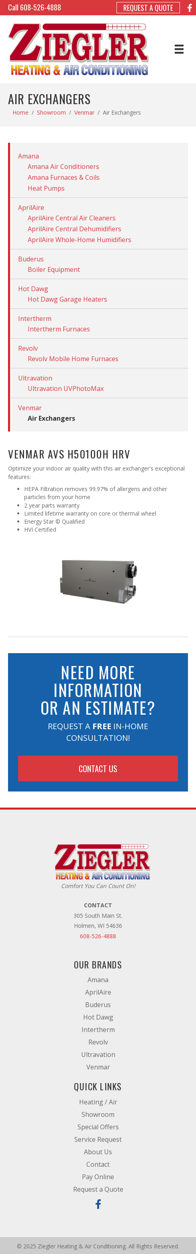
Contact (98, 1164)
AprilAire (31, 207)
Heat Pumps (46, 188)
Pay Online (98, 1176)
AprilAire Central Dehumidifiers (74, 228)
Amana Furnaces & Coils (64, 177)
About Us (98, 1151)
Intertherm (34, 318)
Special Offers (98, 1126)
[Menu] (179, 49)
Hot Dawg (33, 288)
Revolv (28, 348)
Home (20, 112)
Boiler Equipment (54, 269)
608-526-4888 (40, 7)
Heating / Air (98, 1102)
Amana (28, 156)
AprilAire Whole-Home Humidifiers (79, 239)
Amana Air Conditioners (63, 166)
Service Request (98, 1139)
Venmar (84, 112)
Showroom (51, 112)
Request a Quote (148, 7)
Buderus (31, 259)
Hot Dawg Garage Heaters (67, 299)
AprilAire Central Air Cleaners (72, 218)
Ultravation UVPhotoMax (66, 388)
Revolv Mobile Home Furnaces (73, 358)
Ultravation (35, 378)
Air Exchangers (51, 418)
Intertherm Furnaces (59, 329)
